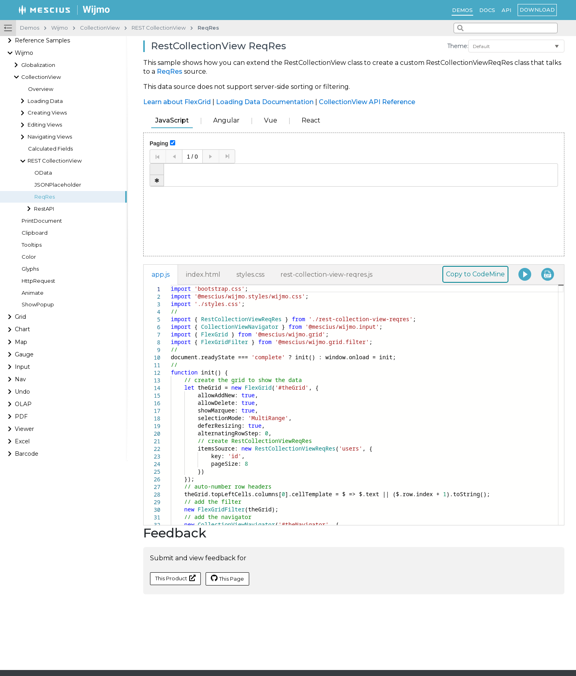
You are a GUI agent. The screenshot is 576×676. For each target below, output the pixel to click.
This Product (175, 578)
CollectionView (41, 77)
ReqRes (44, 197)
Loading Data (45, 101)
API (506, 10)
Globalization (38, 65)
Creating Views (47, 113)
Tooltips (32, 245)
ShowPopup (38, 305)
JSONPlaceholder (57, 185)
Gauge (24, 354)
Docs (487, 10)
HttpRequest (38, 281)
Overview (40, 89)
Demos (462, 10)
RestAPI (44, 209)
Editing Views (45, 125)
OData (43, 173)
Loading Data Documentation (265, 102)
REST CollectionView (55, 161)
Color (29, 257)
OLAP (23, 404)
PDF (21, 416)
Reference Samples (42, 40)
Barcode (26, 454)
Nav (20, 379)
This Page (227, 578)
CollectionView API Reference (367, 102)
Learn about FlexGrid (177, 102)
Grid (20, 317)
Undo (22, 391)
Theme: (457, 46)
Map (21, 342)
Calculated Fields (50, 149)
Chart (22, 329)
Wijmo (24, 53)
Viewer (24, 429)
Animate (33, 293)
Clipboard (35, 233)
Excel (22, 441)
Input (22, 367)
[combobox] (506, 28)
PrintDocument (42, 221)
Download (537, 9)
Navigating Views (50, 137)
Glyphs (30, 269)
